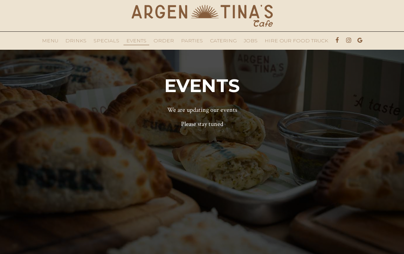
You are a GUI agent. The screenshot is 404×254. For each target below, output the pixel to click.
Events (136, 40)
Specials (106, 40)
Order (163, 40)
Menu (50, 40)
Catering (223, 40)
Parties (192, 40)
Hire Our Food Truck (296, 40)
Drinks (75, 40)
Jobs (251, 40)
